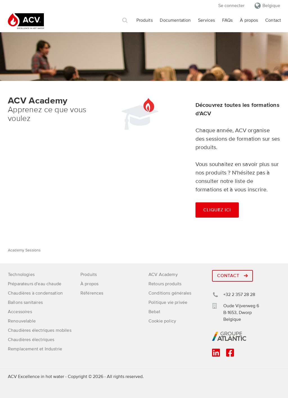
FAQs (227, 20)
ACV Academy (163, 274)
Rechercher (125, 20)
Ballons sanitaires (25, 302)
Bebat (154, 312)
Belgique (271, 5)
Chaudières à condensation (35, 293)
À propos (249, 20)
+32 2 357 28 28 (239, 294)
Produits (144, 20)
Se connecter (231, 5)
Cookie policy (162, 321)
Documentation (175, 20)
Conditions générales (169, 293)
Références (92, 293)
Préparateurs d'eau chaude (34, 284)
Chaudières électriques (31, 339)
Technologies (21, 274)
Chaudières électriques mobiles (39, 330)
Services (206, 20)
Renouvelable (22, 321)
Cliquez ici (217, 210)
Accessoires (20, 312)
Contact (273, 20)
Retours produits (165, 284)
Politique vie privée (167, 302)
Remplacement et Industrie (35, 349)
